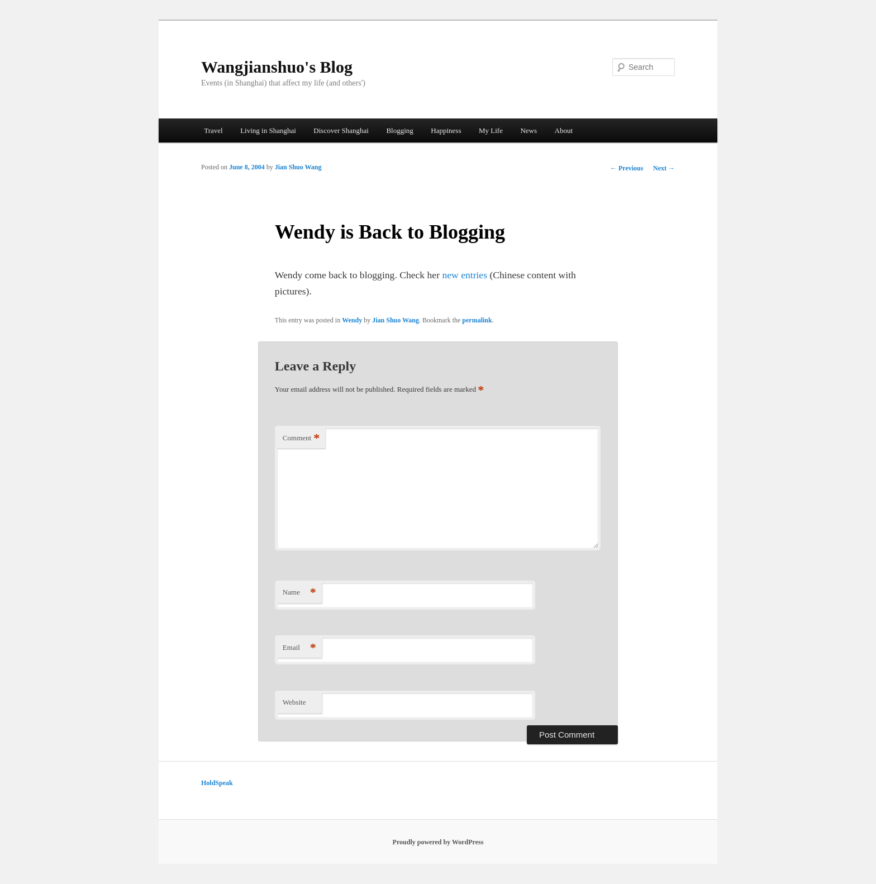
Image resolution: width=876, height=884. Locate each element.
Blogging (399, 130)
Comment (301, 438)
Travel (213, 130)
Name (299, 592)
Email (299, 648)
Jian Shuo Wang (298, 167)
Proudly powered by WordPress (438, 842)
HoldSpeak (217, 783)
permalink (477, 320)
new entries (464, 275)
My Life (491, 130)
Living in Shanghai (268, 130)
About (564, 130)
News (528, 130)
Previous (626, 168)
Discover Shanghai (341, 130)
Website (294, 702)
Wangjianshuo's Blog (277, 67)
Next (664, 168)
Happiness (446, 130)
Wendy (352, 320)
